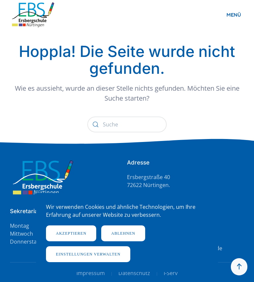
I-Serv (171, 273)
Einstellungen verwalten (88, 254)
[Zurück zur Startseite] (33, 15)
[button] (235, 15)
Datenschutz (134, 273)
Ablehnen (123, 233)
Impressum (90, 273)
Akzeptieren (71, 233)
